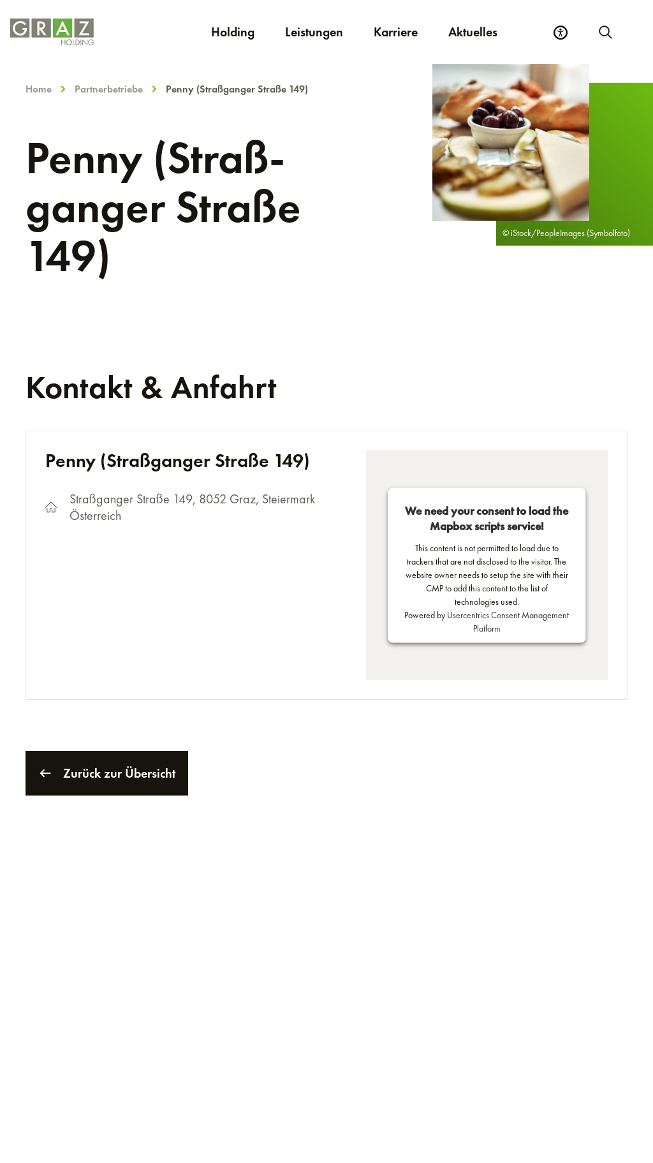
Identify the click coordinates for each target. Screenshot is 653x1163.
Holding (232, 32)
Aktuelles (472, 32)
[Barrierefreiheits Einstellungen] (560, 32)
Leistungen (314, 32)
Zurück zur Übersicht (106, 773)
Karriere (403, 31)
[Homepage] (52, 32)
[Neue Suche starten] (604, 32)
